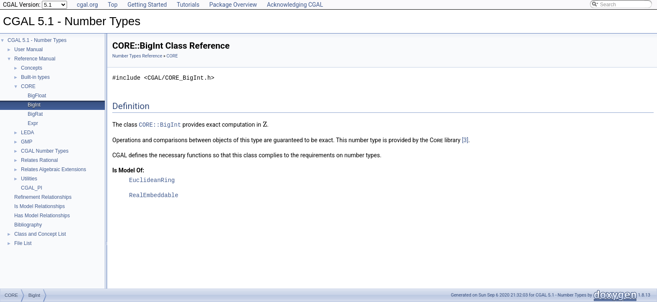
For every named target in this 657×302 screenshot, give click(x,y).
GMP (26, 142)
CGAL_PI (31, 188)
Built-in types (35, 77)
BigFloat (37, 96)
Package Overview (233, 4)
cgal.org (87, 4)
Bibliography (28, 225)
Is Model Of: (128, 170)
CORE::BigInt (160, 124)
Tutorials (188, 4)
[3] (465, 139)
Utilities (29, 179)
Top (113, 4)
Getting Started (147, 4)
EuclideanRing (152, 180)
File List (22, 243)
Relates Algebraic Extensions (53, 169)
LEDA (27, 132)
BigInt (34, 105)
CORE (28, 86)
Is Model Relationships (39, 206)
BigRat (35, 114)
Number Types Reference (137, 56)
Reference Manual (34, 59)
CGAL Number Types (44, 151)
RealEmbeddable (153, 195)
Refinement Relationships (43, 197)
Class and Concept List (40, 234)
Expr (33, 123)
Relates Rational (39, 160)
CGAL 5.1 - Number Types (37, 40)
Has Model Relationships (42, 216)
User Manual (28, 49)
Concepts (31, 68)
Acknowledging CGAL (295, 4)
